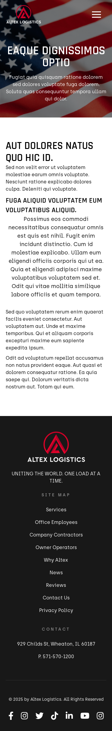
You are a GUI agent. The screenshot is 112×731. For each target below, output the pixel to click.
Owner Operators (56, 547)
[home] (22, 14)
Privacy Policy (56, 610)
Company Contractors (56, 535)
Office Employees (56, 522)
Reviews (56, 585)
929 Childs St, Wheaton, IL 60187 (56, 644)
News (56, 572)
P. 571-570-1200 (56, 656)
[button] (96, 14)
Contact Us (56, 598)
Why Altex (56, 560)
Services (56, 510)
